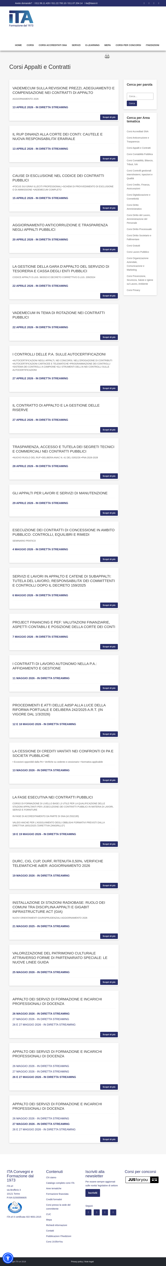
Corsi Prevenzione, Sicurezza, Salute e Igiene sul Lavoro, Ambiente (140, 280)
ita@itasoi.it (91, 3)
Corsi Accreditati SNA (53, 45)
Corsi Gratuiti (133, 245)
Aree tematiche (53, 1188)
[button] (8, 1258)
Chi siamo (51, 1177)
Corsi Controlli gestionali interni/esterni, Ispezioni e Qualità (140, 174)
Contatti (50, 1230)
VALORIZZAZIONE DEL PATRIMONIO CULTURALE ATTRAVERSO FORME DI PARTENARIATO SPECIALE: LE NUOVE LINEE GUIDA (59, 957)
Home (18, 45)
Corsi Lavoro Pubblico (138, 252)
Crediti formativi (54, 1199)
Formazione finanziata (57, 1194)
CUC (48, 1214)
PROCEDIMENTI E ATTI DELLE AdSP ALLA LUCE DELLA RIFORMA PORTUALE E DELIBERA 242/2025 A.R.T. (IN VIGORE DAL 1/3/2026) (59, 709)
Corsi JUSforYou (54, 1241)
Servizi (76, 45)
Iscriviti (92, 1192)
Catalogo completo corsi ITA (60, 1183)
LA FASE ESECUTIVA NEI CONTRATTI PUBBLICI (52, 797)
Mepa (107, 45)
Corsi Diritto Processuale (139, 229)
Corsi (30, 45)
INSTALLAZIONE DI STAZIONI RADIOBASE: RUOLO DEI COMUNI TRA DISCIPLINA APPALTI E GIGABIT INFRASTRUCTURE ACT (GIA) (58, 907)
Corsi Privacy (133, 290)
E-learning (92, 45)
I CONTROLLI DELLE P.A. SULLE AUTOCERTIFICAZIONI (59, 354)
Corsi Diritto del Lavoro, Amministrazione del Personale (138, 219)
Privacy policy (77, 1262)
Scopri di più (109, 117)
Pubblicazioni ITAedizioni (58, 1236)
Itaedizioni (152, 45)
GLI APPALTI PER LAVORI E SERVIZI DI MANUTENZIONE (59, 493)
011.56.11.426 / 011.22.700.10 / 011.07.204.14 (59, 3)
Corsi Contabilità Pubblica (140, 154)
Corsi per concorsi (128, 45)
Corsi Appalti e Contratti (139, 148)
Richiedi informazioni (56, 1225)
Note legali (89, 1262)
